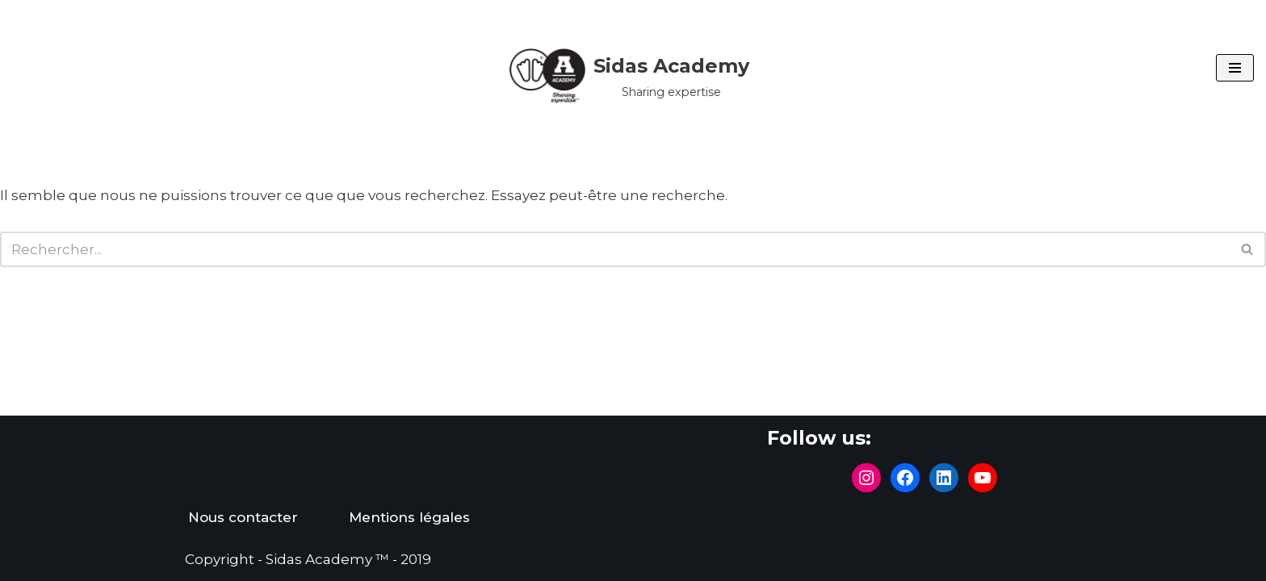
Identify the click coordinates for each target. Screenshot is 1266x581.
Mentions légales (409, 517)
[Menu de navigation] (1235, 68)
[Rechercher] (615, 249)
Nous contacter (243, 517)
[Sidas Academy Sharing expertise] (629, 75)
